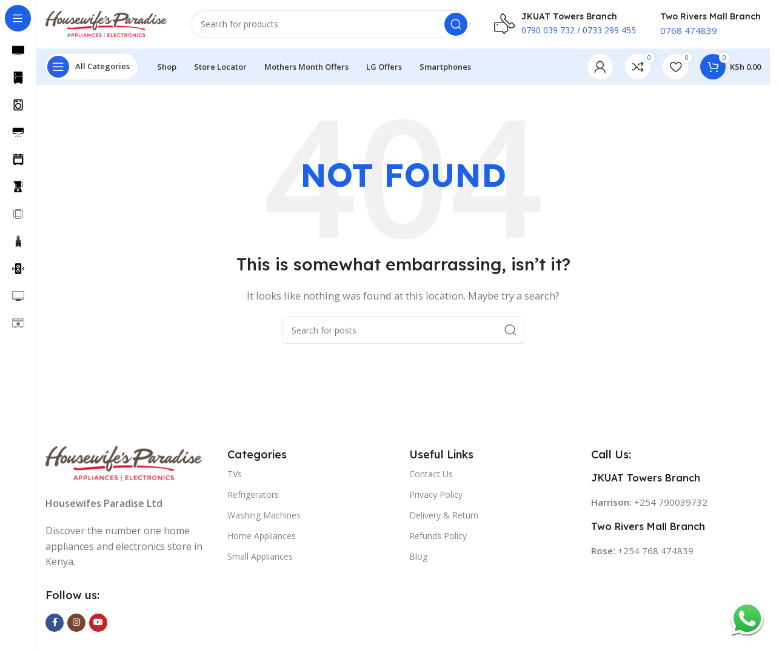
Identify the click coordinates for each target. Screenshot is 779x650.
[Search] (330, 24)
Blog (418, 557)
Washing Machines (264, 515)
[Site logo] (106, 23)
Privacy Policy (436, 494)
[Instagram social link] (76, 623)
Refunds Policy (438, 535)
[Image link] (123, 462)
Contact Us (431, 474)
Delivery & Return (443, 515)
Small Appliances (260, 557)
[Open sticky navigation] (91, 67)
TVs (234, 474)
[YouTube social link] (98, 623)
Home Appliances (261, 535)
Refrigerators (253, 494)
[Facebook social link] (54, 623)
